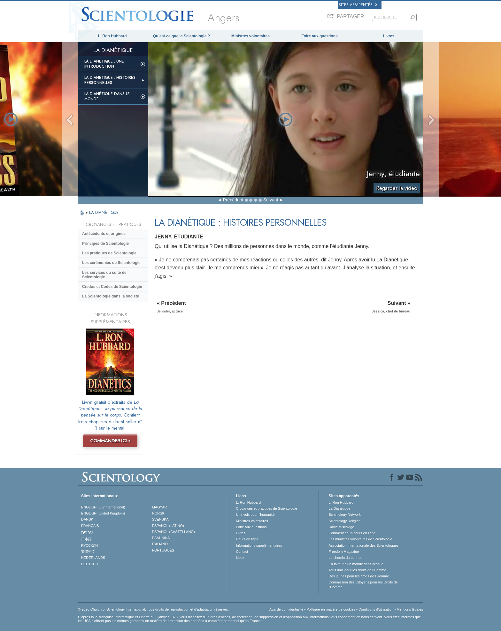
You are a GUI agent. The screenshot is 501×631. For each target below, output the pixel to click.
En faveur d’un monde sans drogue (355, 564)
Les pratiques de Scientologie (109, 253)
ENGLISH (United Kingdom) (103, 513)
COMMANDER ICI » (110, 441)
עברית (87, 532)
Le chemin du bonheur (345, 558)
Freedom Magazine (343, 551)
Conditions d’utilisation (375, 609)
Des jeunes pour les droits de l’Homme (358, 576)
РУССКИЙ (89, 545)
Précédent (233, 199)
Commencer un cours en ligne (351, 533)
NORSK (158, 513)
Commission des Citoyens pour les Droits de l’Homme (362, 584)
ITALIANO (160, 544)
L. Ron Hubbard (112, 36)
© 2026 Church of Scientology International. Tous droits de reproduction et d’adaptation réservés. (153, 609)
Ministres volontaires (250, 36)
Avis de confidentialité (286, 609)
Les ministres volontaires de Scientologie (360, 539)
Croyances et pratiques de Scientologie (266, 508)
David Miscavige (341, 527)
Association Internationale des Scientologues (363, 545)
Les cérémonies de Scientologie (111, 262)
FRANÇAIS (90, 526)
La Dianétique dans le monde (107, 96)
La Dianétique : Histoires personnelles (109, 80)
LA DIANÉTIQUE (104, 212)
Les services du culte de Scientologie (104, 274)
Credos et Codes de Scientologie (112, 286)
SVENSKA (160, 519)
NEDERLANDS (93, 558)
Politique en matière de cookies (330, 609)
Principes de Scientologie (105, 243)
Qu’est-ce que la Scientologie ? (181, 36)
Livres (388, 36)
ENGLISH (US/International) (103, 507)
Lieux (240, 558)
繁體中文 (88, 551)
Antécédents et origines (104, 233)
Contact (242, 551)
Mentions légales (410, 609)
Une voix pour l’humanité (255, 514)
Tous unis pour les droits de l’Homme (357, 570)
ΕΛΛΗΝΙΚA (161, 538)
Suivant (270, 199)
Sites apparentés (358, 5)
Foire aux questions (319, 36)
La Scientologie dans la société (110, 296)
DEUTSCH (89, 564)
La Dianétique (339, 508)
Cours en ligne (247, 539)
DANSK (87, 519)
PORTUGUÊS (163, 550)
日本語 (86, 539)
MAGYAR (159, 507)
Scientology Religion (344, 521)
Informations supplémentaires (259, 545)
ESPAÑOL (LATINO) (168, 526)
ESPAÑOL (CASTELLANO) (173, 532)
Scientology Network (344, 514)
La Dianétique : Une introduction (104, 63)
